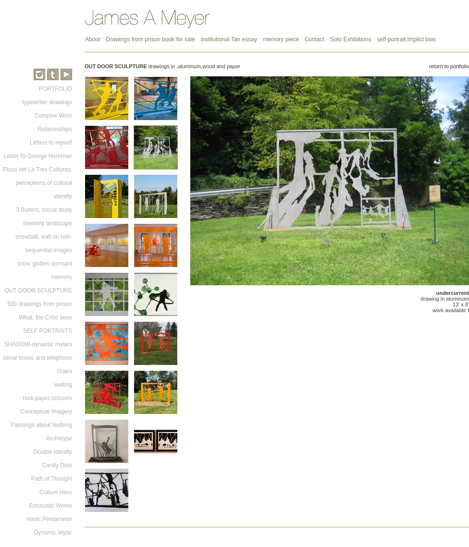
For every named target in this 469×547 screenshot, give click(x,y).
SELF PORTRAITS (47, 331)
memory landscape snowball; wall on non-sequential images (43, 237)
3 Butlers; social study (44, 210)
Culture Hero (55, 492)
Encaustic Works (50, 505)
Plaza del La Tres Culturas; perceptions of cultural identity (37, 183)
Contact (314, 39)
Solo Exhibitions (350, 39)
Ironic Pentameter (49, 519)
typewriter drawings (47, 102)
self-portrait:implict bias (406, 39)
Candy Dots (57, 465)
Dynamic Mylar (53, 532)
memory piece (282, 39)
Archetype (59, 438)
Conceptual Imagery (46, 411)
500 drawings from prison (39, 304)
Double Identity (53, 452)
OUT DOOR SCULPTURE (38, 290)
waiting (63, 384)
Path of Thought (51, 478)
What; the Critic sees (45, 317)
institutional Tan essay (229, 39)
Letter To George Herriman (37, 156)
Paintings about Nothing (41, 425)
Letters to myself (51, 142)
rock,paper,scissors (47, 398)
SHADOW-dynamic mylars (38, 344)
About (92, 39)
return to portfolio (449, 66)
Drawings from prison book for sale (150, 39)
